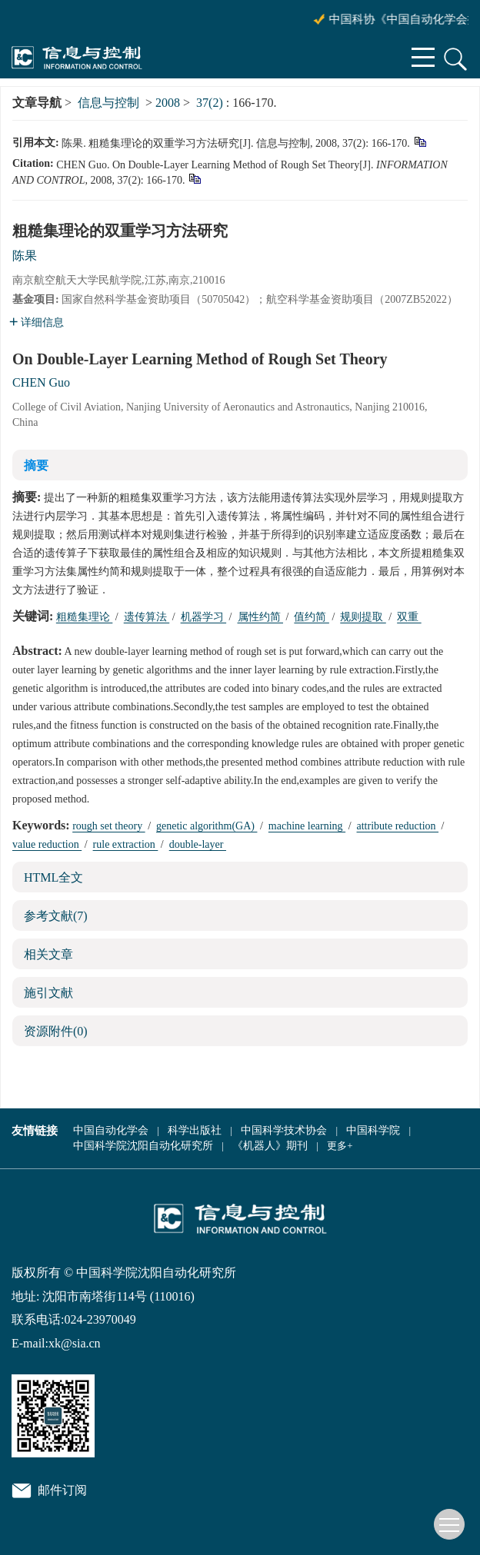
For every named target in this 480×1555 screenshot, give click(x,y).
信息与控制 (108, 102)
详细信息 (36, 322)
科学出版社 (195, 1130)
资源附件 (56, 1031)
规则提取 (363, 617)
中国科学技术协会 (284, 1130)
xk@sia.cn (74, 1343)
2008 (167, 102)
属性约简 (261, 617)
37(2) (211, 102)
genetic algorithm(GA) (206, 826)
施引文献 (48, 992)
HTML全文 (53, 877)
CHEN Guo (41, 382)
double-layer (197, 844)
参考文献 (56, 915)
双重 (409, 617)
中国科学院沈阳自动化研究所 (143, 1145)
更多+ (339, 1145)
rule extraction (125, 844)
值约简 (311, 617)
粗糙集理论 (84, 617)
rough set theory (108, 826)
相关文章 (48, 954)
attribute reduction (398, 826)
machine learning (306, 826)
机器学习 (204, 617)
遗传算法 (147, 617)
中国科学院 (373, 1130)
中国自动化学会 (110, 1130)
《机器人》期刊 (270, 1145)
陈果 (24, 255)
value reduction (47, 844)
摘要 (36, 465)
